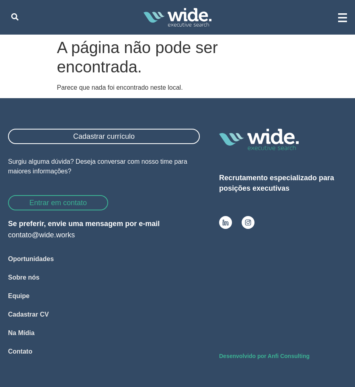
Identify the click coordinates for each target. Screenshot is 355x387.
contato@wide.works (41, 235)
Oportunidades (31, 258)
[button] (14, 17)
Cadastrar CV (28, 314)
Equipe (18, 295)
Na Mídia (21, 332)
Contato (20, 351)
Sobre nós (23, 277)
